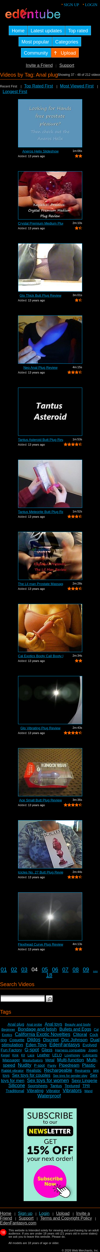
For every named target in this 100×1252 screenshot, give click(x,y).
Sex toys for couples (31, 1075)
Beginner (8, 1029)
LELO (57, 1055)
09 (86, 969)
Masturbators (33, 1060)
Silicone (16, 1085)
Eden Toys (36, 1044)
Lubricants (90, 1055)
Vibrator (53, 1090)
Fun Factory (11, 1050)
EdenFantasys (64, 1044)
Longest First (15, 91)
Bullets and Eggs (75, 1029)
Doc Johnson (74, 1039)
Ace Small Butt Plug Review (40, 800)
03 (24, 969)
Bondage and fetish (37, 1029)
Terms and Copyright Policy (66, 1218)
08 (76, 969)
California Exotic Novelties (42, 1034)
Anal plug (15, 1024)
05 (45, 969)
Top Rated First (38, 86)
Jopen (92, 1050)
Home (5, 1213)
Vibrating (35, 1090)
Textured (72, 1085)
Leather (43, 1055)
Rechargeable (58, 1070)
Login (91, 5)
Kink (15, 1055)
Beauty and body (78, 1024)
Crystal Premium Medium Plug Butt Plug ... (40, 223)
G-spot (32, 1049)
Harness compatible (70, 1050)
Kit (23, 1055)
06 (55, 969)
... (95, 969)
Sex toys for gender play (70, 1076)
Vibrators (72, 1090)
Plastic (88, 1065)
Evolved (89, 1045)
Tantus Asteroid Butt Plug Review (40, 440)
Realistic (33, 1070)
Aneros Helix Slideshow (40, 151)
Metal (49, 1060)
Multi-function (70, 1059)
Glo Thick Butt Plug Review (40, 295)
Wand (88, 1091)
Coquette (16, 1040)
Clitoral (80, 1034)
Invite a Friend (39, 65)
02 (14, 969)
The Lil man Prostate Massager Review (40, 584)
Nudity (24, 1065)
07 (65, 969)
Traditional (15, 1090)
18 (49, 975)
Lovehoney (72, 1055)
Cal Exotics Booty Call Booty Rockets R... (40, 656)
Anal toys (53, 1024)
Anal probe (34, 1024)
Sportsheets (37, 1086)
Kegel (5, 1055)
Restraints (82, 1071)
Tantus (56, 1085)
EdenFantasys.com (18, 1223)
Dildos (33, 1039)
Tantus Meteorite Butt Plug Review (40, 512)
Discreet (51, 1040)
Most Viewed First (77, 86)
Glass (47, 1050)
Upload (62, 1213)
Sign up (71, 5)
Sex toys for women (48, 1080)
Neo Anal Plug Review (40, 368)
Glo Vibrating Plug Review (40, 728)
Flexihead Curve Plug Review (40, 944)
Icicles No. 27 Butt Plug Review (40, 872)
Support (66, 65)
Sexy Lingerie (84, 1080)
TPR (86, 1086)
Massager (11, 1060)
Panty (51, 1066)
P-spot (39, 1065)
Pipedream (69, 1065)
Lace (31, 1055)
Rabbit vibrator (12, 1071)
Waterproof (49, 1096)
